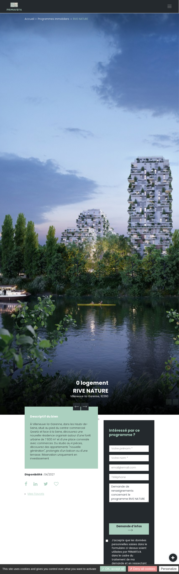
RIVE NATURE (90, 391)
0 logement (92, 383)
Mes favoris (36, 494)
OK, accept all (113, 568)
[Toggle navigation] (169, 6)
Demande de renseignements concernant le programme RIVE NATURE (129, 492)
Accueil (29, 19)
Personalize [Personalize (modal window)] (169, 568)
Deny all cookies (142, 568)
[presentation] (130, 511)
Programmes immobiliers (53, 19)
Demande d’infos (129, 526)
